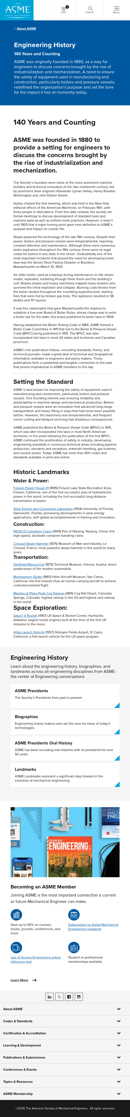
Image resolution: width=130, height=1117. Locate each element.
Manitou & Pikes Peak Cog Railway (39, 593)
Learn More (19, 980)
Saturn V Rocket (25, 616)
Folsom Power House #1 (31, 488)
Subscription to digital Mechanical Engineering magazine (93, 927)
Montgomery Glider (27, 577)
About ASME (26, 29)
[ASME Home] (17, 10)
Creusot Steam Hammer (31, 544)
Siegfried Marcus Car (28, 564)
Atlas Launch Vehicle (29, 632)
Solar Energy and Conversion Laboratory (43, 509)
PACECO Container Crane (32, 531)
